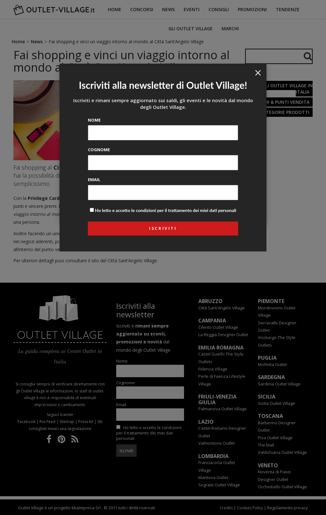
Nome (94, 120)
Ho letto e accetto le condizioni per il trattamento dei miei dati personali (165, 210)
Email (94, 179)
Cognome (99, 149)
